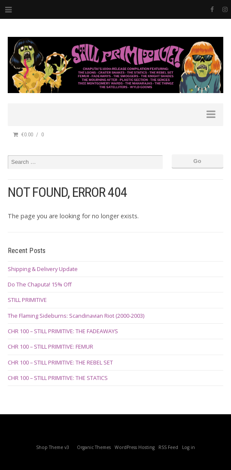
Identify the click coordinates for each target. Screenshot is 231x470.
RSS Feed (168, 447)
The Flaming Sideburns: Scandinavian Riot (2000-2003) (76, 315)
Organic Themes (94, 447)
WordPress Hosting (135, 447)
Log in (188, 447)
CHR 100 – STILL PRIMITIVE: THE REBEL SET (60, 362)
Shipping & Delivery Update (43, 269)
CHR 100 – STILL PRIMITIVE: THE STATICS (58, 378)
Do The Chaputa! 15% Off (40, 284)
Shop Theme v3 (52, 447)
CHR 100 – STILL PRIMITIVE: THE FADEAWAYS (63, 331)
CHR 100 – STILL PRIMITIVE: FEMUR (50, 346)
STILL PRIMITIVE (27, 300)
